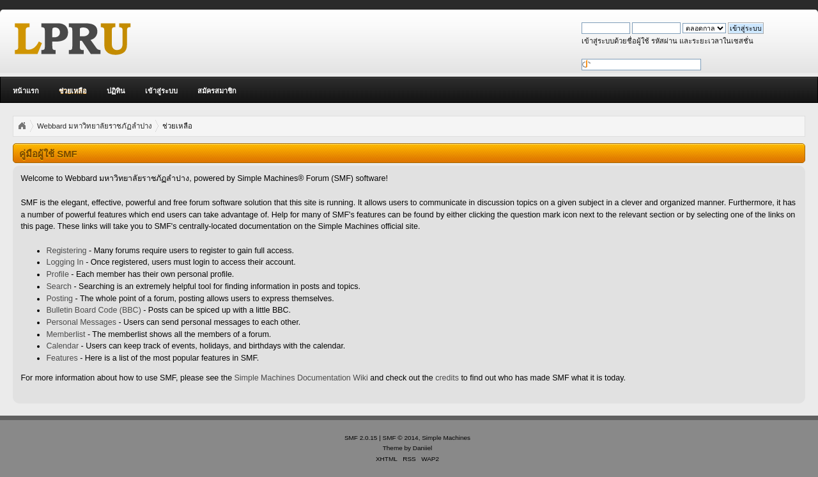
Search (59, 286)
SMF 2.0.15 (361, 437)
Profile (57, 274)
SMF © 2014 (401, 437)
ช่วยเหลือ (73, 91)
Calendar (62, 345)
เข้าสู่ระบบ (161, 91)
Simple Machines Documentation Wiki (301, 377)
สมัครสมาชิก (216, 91)
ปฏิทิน (116, 91)
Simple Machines (446, 437)
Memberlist (65, 334)
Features (61, 358)
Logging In (64, 262)
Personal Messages (81, 322)
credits (447, 377)
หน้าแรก (26, 91)
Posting (59, 298)
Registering (66, 250)
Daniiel (422, 447)
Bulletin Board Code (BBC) (93, 310)
